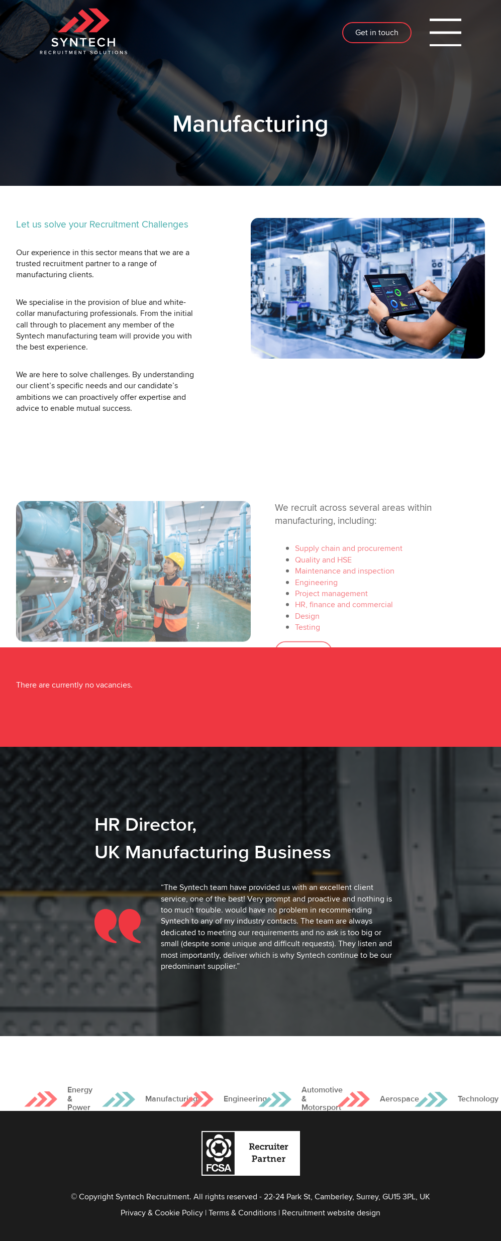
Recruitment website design (331, 1212)
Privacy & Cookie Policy (162, 1212)
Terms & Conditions (242, 1212)
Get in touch (376, 32)
